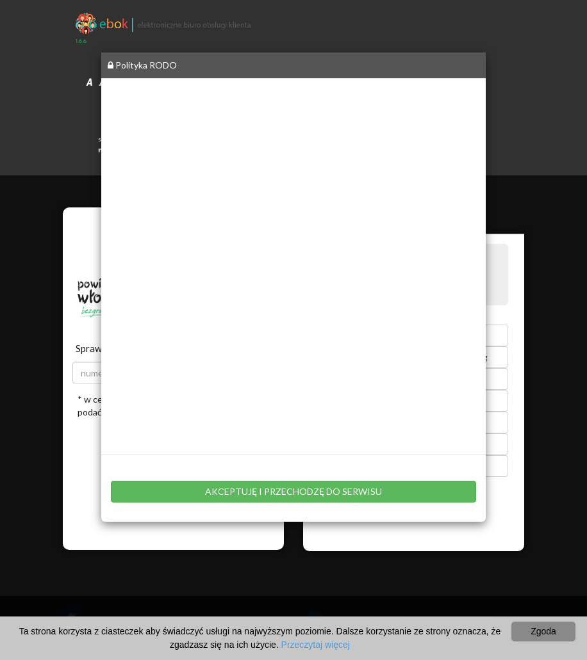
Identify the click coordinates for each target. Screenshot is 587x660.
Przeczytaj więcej (315, 645)
